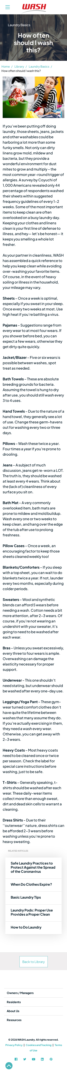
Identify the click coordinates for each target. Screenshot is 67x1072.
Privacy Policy (14, 1045)
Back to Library (33, 962)
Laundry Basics (39, 66)
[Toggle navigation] (6, 7)
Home (5, 66)
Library (19, 66)
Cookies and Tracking (38, 1045)
